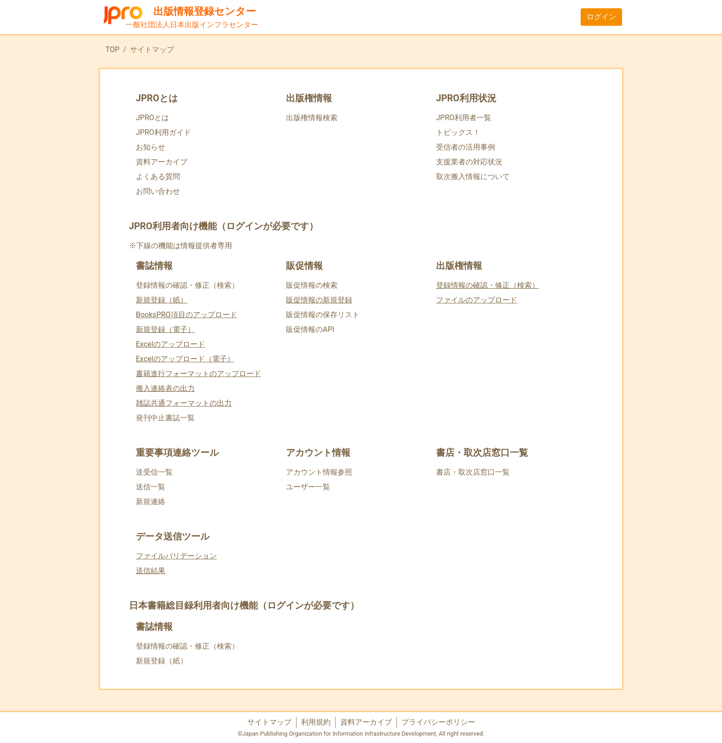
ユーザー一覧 (308, 486)
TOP (112, 49)
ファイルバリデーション (176, 555)
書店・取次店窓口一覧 (473, 472)
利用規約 (316, 722)
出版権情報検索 (312, 117)
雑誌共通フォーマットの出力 (184, 403)
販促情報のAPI (310, 329)
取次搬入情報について (473, 176)
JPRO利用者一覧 (463, 117)
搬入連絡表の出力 (165, 388)
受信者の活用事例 (465, 147)
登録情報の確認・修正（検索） (187, 285)
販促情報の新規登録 (319, 300)
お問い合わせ (158, 191)
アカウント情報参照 (319, 472)
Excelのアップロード (170, 344)
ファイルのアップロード (476, 300)
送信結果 (150, 570)
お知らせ (150, 147)
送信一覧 (150, 486)
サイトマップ (269, 722)
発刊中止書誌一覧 (165, 417)
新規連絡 (150, 501)
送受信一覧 (154, 472)
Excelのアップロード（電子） (185, 358)
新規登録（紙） (161, 300)
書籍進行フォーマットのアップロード (198, 373)
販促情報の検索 (312, 285)
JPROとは (152, 117)
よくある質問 (158, 176)
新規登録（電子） (165, 329)
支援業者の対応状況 (469, 161)
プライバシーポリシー (438, 722)
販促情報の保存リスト (323, 314)
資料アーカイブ (161, 161)
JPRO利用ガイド (163, 132)
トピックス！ (458, 132)
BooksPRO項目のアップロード (186, 314)
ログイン (601, 16)
